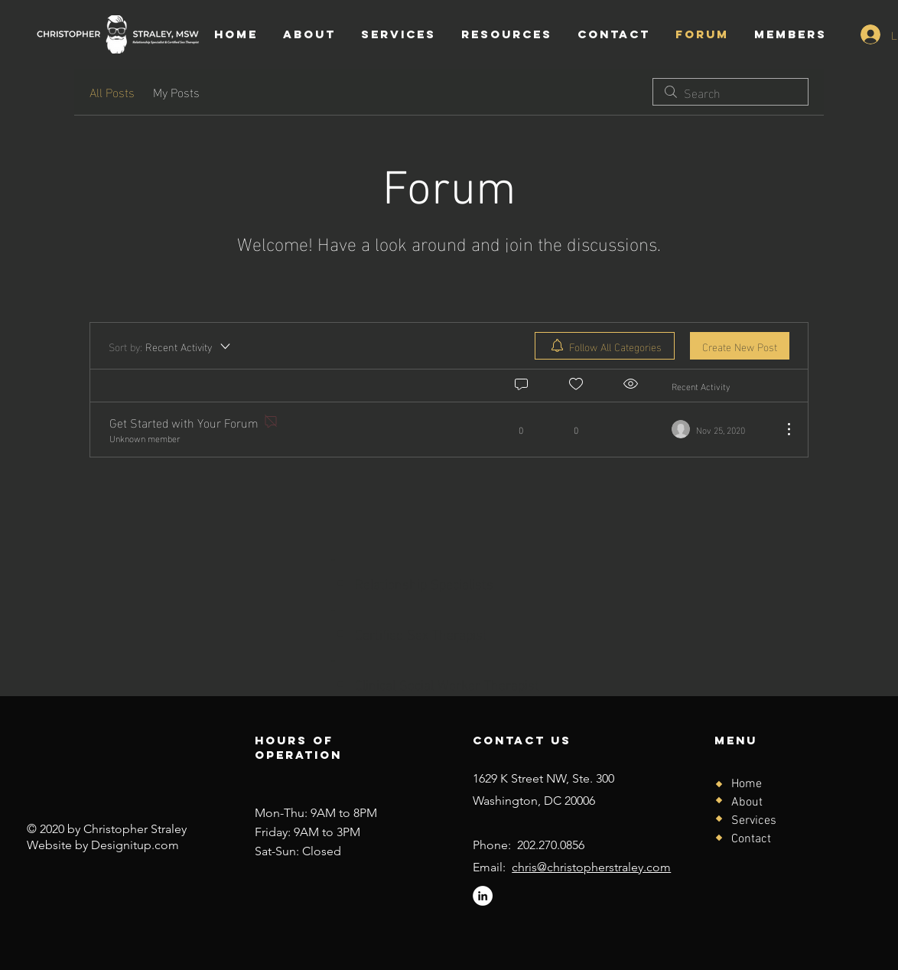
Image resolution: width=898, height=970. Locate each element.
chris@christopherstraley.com (591, 867)
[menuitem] (605, 346)
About (747, 802)
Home (746, 784)
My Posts (176, 92)
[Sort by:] (171, 346)
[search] (730, 92)
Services (753, 820)
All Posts (112, 92)
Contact (751, 839)
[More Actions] (781, 429)
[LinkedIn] (483, 896)
